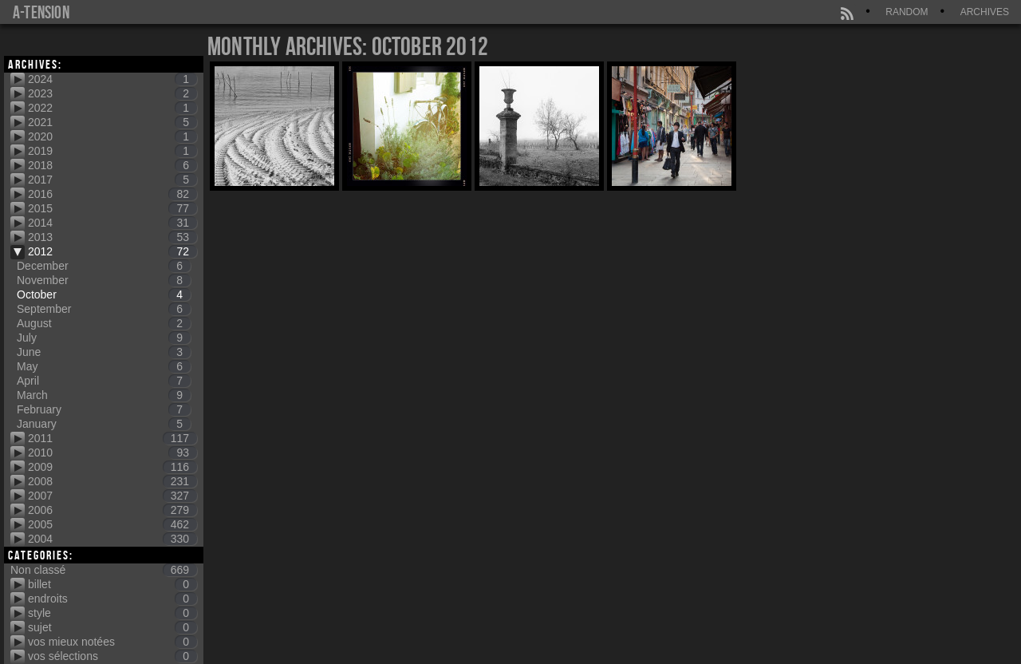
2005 (112, 524)
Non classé (103, 569)
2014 (112, 222)
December (104, 265)
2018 (112, 165)
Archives (984, 12)
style (112, 613)
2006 (112, 510)
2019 (112, 150)
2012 (112, 251)
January (104, 423)
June (104, 352)
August (104, 323)
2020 (112, 136)
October (104, 294)
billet (112, 584)
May (104, 366)
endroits (112, 598)
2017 (112, 179)
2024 (112, 79)
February (104, 409)
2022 (112, 107)
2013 (112, 237)
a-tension (41, 12)
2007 (112, 495)
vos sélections (112, 656)
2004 (112, 538)
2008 (112, 481)
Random (906, 12)
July (104, 337)
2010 (112, 452)
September (104, 308)
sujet (112, 627)
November (104, 280)
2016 (112, 194)
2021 (112, 122)
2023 (112, 93)
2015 (112, 208)
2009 (112, 466)
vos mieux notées (112, 641)
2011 (112, 438)
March (104, 395)
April (104, 380)
